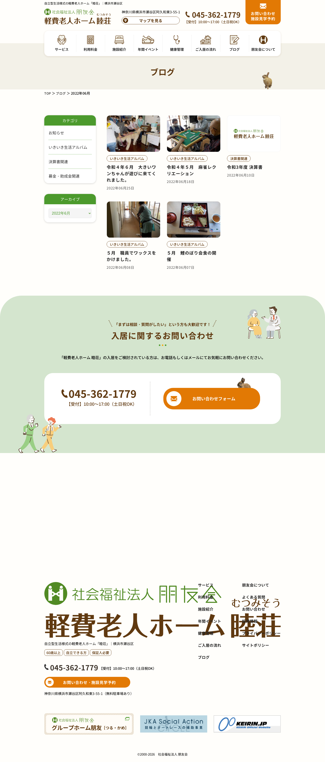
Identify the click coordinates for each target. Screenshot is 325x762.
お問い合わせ (253, 631)
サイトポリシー (255, 667)
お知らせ (56, 132)
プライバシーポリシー (261, 655)
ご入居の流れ (209, 667)
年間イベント (209, 643)
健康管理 (205, 655)
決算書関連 (58, 161)
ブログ (61, 93)
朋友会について (255, 607)
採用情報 (250, 643)
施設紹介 (205, 631)
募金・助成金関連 (64, 176)
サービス (205, 607)
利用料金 (205, 619)
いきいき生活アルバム (68, 147)
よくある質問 (253, 619)
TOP (47, 93)
